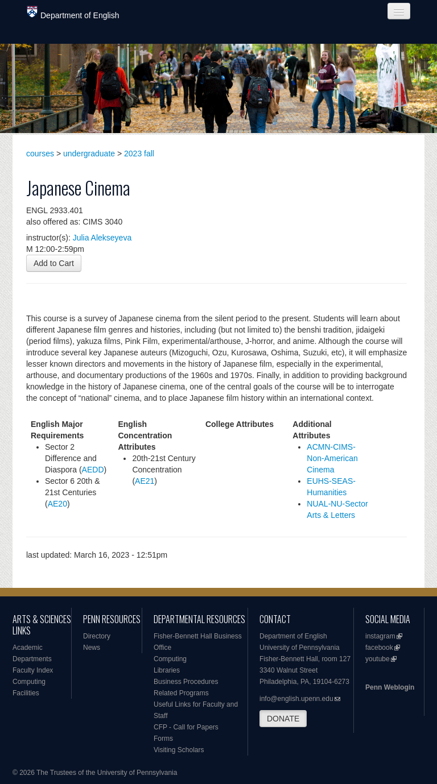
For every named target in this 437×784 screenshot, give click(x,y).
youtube (377, 659)
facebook (379, 648)
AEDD (93, 469)
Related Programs (181, 693)
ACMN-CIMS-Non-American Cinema (332, 458)
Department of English (73, 13)
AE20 (57, 503)
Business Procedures (186, 682)
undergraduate (89, 153)
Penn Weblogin (389, 687)
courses (40, 153)
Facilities (26, 693)
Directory (96, 636)
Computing (29, 682)
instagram (380, 636)
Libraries (167, 670)
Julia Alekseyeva (102, 237)
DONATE (283, 718)
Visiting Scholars (179, 750)
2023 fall (139, 153)
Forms (163, 738)
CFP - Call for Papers (186, 727)
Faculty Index (33, 670)
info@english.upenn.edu (296, 699)
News (91, 648)
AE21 (144, 481)
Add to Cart (54, 263)
